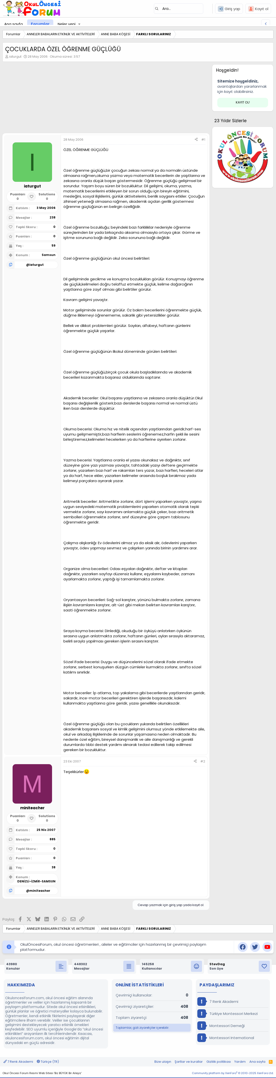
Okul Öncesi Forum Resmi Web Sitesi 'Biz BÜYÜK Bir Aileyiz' (42, 1073)
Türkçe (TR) (48, 1061)
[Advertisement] (104, 98)
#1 (203, 139)
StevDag (217, 964)
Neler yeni (66, 24)
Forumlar (40, 24)
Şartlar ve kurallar (189, 1061)
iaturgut (15, 56)
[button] (79, 24)
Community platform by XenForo (233, 1073)
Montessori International (225, 1037)
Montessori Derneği (221, 1025)
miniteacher (39, 891)
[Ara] (178, 8)
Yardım (240, 1061)
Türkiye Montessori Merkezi (227, 1013)
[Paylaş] (196, 140)
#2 (202, 761)
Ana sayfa (13, 24)
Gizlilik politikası (218, 1061)
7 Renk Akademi (217, 1001)
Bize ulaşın (162, 1061)
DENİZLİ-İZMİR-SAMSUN (36, 881)
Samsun (48, 255)
